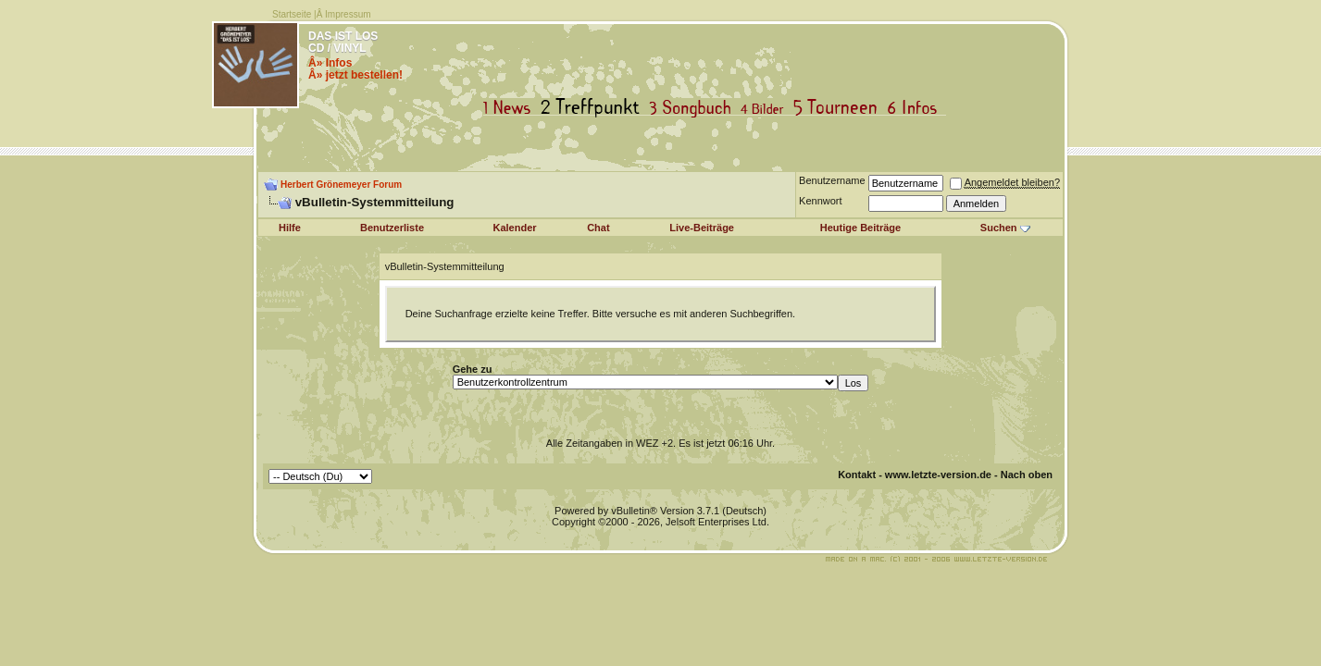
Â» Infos (330, 62)
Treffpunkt (594, 107)
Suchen (998, 227)
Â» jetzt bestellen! (355, 74)
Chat (598, 227)
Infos (916, 107)
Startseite (291, 14)
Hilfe (290, 227)
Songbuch (694, 107)
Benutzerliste (392, 227)
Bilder (766, 107)
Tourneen (839, 107)
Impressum (347, 14)
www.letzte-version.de (938, 474)
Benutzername (832, 180)
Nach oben (1027, 474)
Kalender (515, 227)
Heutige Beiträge (860, 227)
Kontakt (857, 474)
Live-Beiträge (701, 227)
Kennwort (820, 200)
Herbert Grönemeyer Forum (341, 184)
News (511, 107)
